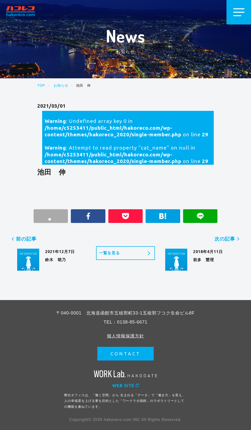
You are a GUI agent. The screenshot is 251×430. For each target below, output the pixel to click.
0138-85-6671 (132, 322)
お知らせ (61, 85)
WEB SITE (125, 385)
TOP (41, 85)
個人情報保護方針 (125, 336)
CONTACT (126, 353)
